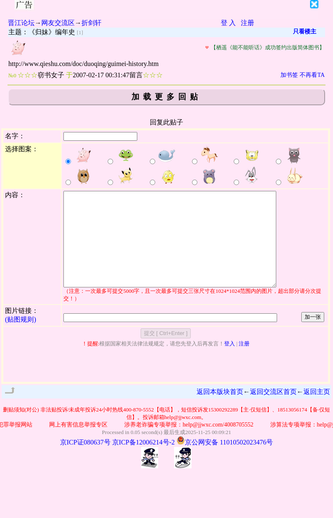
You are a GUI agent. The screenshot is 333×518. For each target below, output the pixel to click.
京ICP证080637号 (85, 461)
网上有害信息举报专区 (79, 443)
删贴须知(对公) (21, 428)
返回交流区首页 (273, 410)
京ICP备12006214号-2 (143, 461)
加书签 (289, 75)
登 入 (228, 22)
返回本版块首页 (220, 410)
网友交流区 (58, 22)
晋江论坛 (21, 22)
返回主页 (316, 410)
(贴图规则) (20, 338)
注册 (247, 22)
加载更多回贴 (166, 96)
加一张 (313, 336)
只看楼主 (304, 31)
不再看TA (312, 75)
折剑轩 (91, 22)
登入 (229, 362)
